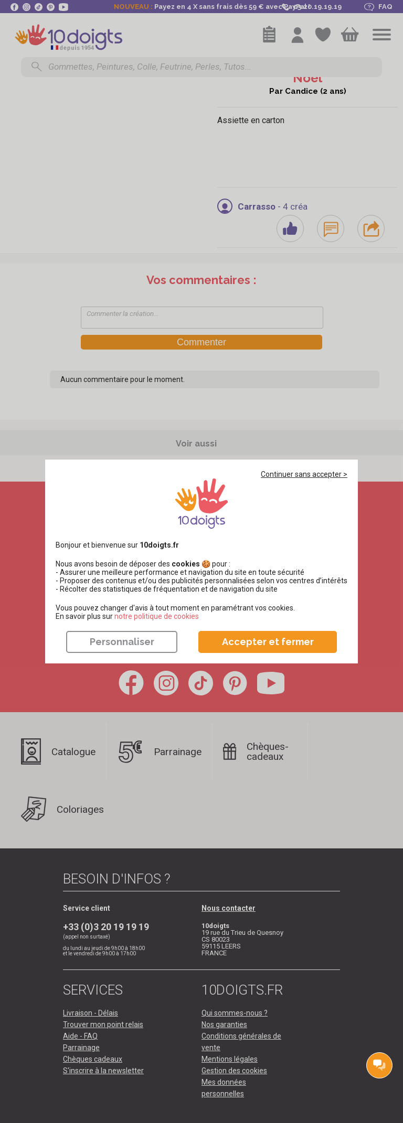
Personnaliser (122, 641)
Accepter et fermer (268, 641)
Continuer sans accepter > (304, 474)
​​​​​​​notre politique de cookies (156, 616)
